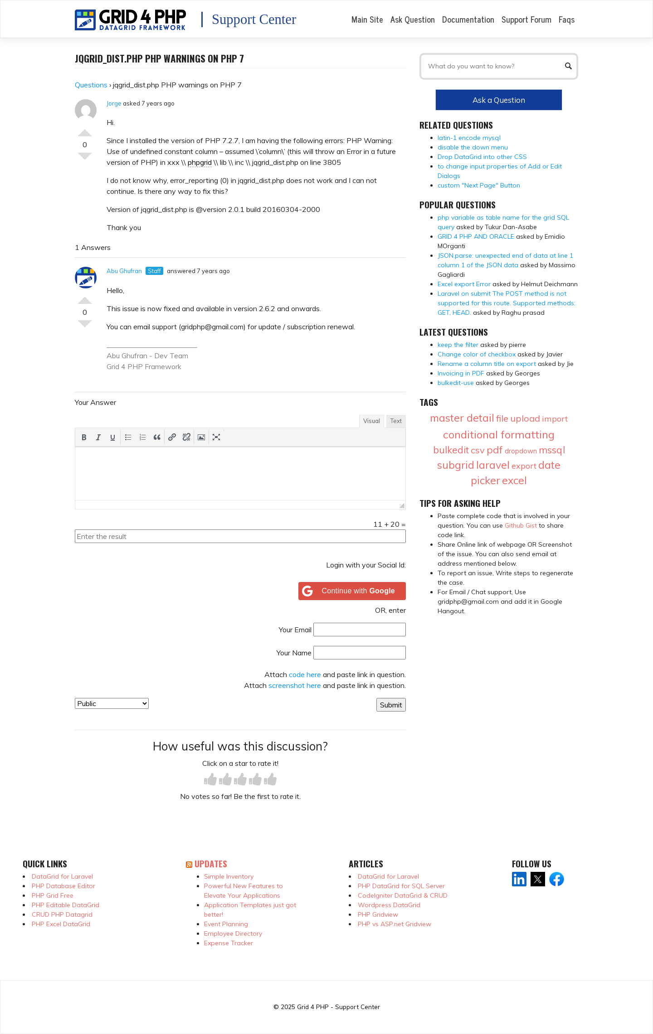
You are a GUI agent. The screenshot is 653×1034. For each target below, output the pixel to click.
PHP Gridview (378, 914)
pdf (495, 449)
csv (478, 450)
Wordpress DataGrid (389, 905)
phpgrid (200, 162)
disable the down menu (473, 147)
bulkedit (451, 450)
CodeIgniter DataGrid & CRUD (403, 895)
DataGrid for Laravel (62, 876)
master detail (462, 417)
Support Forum (526, 19)
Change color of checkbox (477, 354)
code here (305, 674)
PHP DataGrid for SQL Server (401, 886)
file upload (518, 418)
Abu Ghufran (124, 270)
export (524, 466)
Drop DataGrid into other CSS (482, 157)
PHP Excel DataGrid (61, 924)
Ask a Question (499, 100)
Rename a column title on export (487, 364)
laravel (493, 464)
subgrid (455, 464)
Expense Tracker (228, 943)
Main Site (367, 19)
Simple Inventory (228, 876)
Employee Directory (233, 933)
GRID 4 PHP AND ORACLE (476, 236)
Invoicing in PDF (461, 373)
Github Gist (521, 525)
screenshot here (294, 685)
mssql (552, 450)
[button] (84, 437)
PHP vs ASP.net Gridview (394, 924)
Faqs (567, 19)
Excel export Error (464, 284)
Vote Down (85, 160)
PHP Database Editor (63, 886)
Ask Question (412, 19)
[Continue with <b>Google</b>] (352, 591)
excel (514, 480)
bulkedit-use (456, 383)
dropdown (521, 451)
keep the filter (458, 345)
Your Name (294, 652)
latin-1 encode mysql (469, 138)
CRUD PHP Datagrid (62, 914)
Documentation (468, 19)
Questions (91, 84)
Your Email (295, 629)
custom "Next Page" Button (479, 185)
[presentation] (84, 437)
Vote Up (85, 129)
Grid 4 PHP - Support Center (338, 1006)
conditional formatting (499, 434)
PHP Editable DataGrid (65, 905)
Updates (211, 863)
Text (396, 420)
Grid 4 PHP (125, 366)
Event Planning (226, 924)
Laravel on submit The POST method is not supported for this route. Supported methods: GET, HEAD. (506, 303)
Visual (371, 420)
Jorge (114, 103)
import (555, 419)
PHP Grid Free (52, 895)
